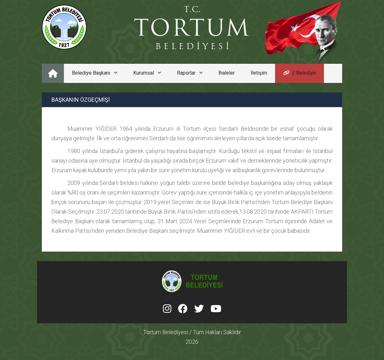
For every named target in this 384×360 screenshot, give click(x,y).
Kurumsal (147, 73)
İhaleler (227, 73)
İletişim (259, 73)
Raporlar (190, 73)
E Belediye (299, 73)
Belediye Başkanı (94, 73)
